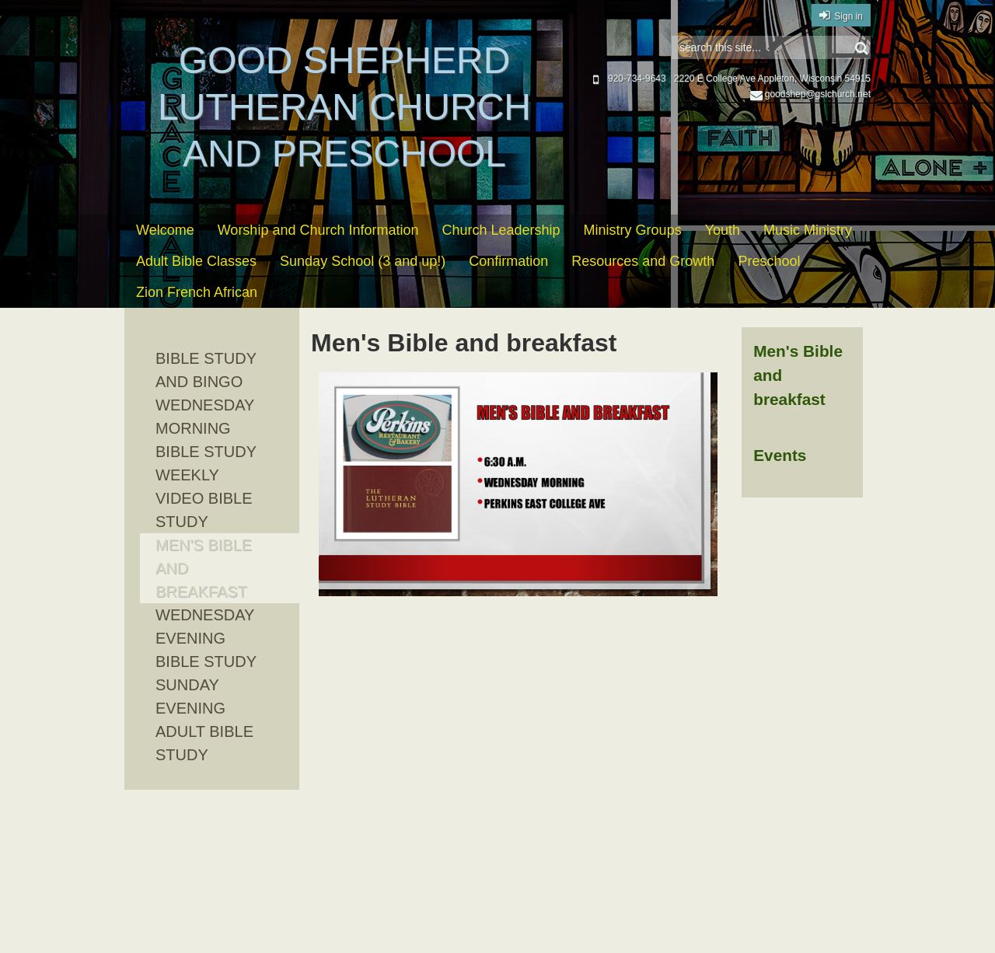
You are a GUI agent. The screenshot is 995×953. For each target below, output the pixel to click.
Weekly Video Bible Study (204, 498)
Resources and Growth (642, 261)
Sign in (848, 16)
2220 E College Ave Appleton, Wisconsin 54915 (772, 78)
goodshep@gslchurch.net (810, 94)
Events (779, 455)
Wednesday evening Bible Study (206, 638)
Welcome (165, 230)
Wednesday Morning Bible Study (206, 428)
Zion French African (196, 292)
